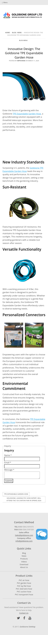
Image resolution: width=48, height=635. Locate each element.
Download (24, 564)
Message (9, 469)
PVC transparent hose (24, 594)
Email (7, 462)
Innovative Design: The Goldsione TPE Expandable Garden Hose (24, 53)
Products (24, 558)
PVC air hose (24, 580)
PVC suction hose (24, 591)
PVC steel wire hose (24, 589)
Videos (24, 561)
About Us (24, 567)
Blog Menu (23, 40)
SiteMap (32, 626)
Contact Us (23, 613)
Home (7, 32)
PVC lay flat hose (24, 586)
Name (8, 455)
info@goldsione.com (24, 541)
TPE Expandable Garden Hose (27, 113)
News (19, 32)
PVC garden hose (24, 583)
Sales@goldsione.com (24, 535)
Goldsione (24, 626)
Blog (14, 32)
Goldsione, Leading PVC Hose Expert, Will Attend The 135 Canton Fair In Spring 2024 (24, 499)
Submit (8, 480)
